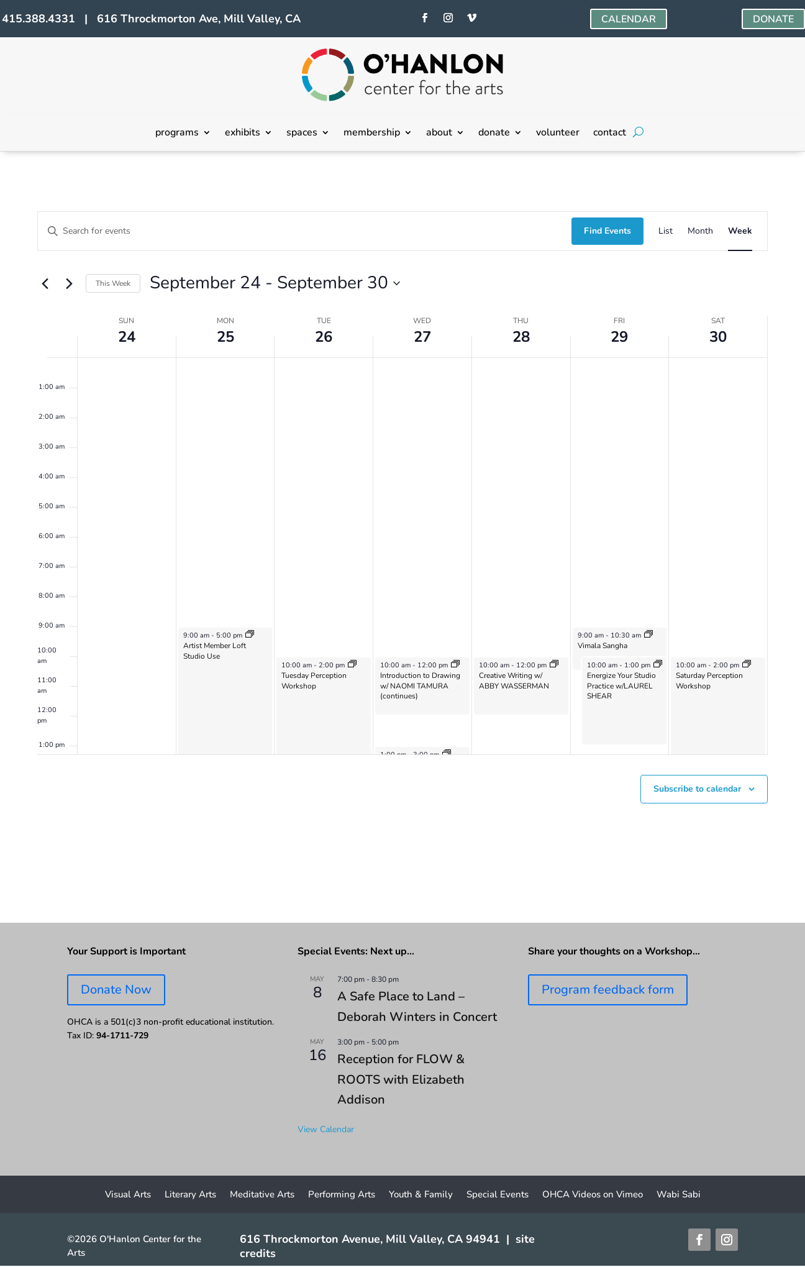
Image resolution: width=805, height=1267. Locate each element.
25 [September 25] (225, 337)
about (439, 133)
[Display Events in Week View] (740, 231)
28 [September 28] (521, 337)
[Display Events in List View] (665, 231)
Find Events (607, 231)
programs (177, 133)
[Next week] (68, 283)
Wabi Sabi (679, 1195)
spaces (301, 133)
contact (609, 133)
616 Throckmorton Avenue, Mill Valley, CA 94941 (370, 1239)
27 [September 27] (422, 337)
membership (371, 133)
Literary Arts (190, 1195)
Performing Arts (341, 1195)
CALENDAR (628, 19)
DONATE (773, 19)
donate (494, 133)
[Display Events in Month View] (700, 231)
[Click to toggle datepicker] (275, 283)
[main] (402, 537)
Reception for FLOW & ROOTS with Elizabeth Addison (401, 1079)
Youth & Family (421, 1195)
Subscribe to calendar (697, 789)
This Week (113, 283)
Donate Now (116, 989)
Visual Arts (128, 1195)
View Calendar (326, 1129)
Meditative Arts (262, 1195)
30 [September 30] (718, 337)
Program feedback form (608, 989)
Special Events (497, 1195)
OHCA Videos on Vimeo (592, 1195)
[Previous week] (44, 283)
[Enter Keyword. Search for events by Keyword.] (304, 231)
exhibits (242, 133)
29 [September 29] (619, 337)
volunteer (558, 133)
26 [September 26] (323, 337)
